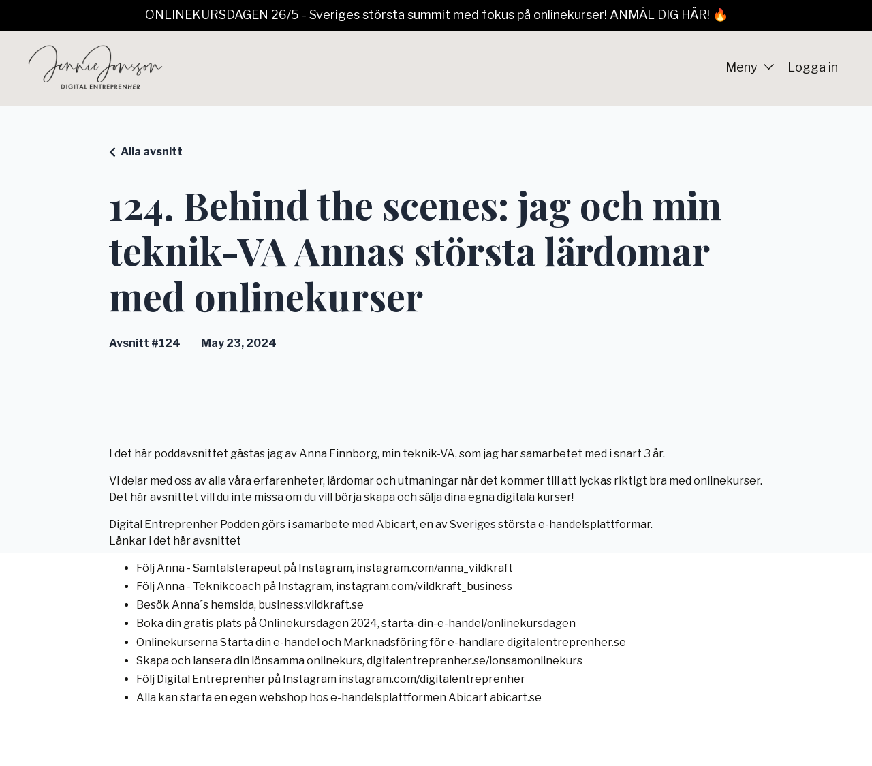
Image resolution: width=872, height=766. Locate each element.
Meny (750, 67)
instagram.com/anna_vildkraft (434, 568)
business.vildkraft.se (311, 604)
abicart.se (516, 697)
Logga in (813, 67)
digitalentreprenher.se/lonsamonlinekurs (474, 660)
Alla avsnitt (152, 151)
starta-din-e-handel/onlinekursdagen (479, 623)
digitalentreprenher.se (566, 642)
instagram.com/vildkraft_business (424, 586)
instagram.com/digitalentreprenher (432, 679)
